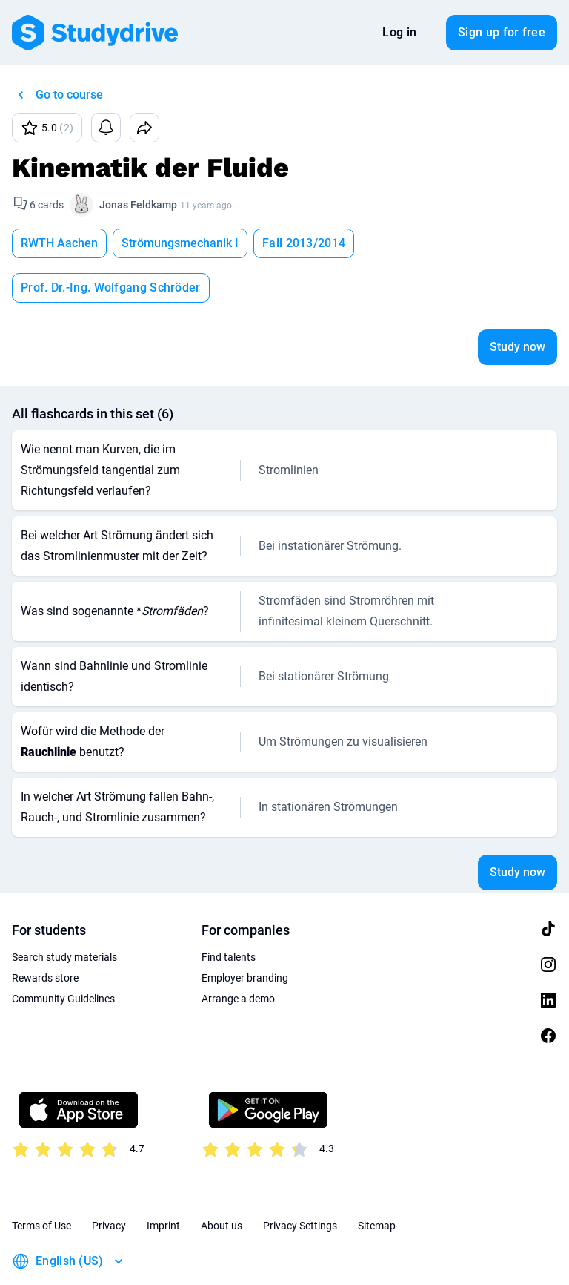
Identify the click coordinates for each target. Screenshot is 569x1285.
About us (221, 1181)
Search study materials (64, 912)
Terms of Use (41, 1181)
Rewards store (45, 933)
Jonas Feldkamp (138, 205)
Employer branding (245, 933)
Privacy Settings (300, 1181)
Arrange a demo (238, 954)
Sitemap (377, 1181)
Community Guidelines (63, 954)
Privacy (109, 1181)
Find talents (229, 912)
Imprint (163, 1181)
